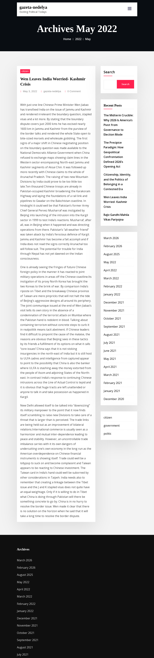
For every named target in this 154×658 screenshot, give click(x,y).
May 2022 (109, 232)
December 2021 (113, 269)
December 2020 (113, 359)
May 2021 (109, 322)
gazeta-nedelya (32, 7)
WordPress (74, 651)
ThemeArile (115, 651)
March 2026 (110, 209)
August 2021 (111, 299)
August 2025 (111, 224)
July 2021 (109, 307)
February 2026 (112, 216)
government (110, 385)
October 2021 (111, 284)
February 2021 (112, 344)
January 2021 (111, 352)
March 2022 (110, 247)
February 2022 (112, 254)
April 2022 (109, 239)
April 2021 (109, 329)
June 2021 (109, 314)
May (87, 38)
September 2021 (113, 292)
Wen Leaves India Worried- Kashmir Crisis (54, 77)
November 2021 (113, 277)
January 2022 (111, 262)
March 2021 (110, 337)
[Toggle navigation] (130, 8)
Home (67, 38)
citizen (24, 70)
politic (107, 392)
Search (109, 71)
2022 (78, 38)
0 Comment (70, 84)
